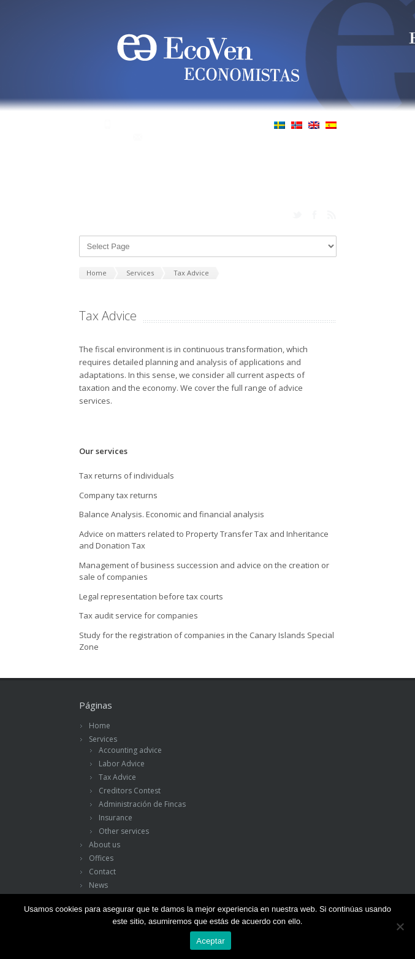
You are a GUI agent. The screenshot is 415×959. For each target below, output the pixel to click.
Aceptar (210, 941)
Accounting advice (130, 750)
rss (332, 215)
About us (104, 844)
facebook (314, 215)
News (98, 885)
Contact (102, 871)
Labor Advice (122, 763)
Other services (124, 831)
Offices (101, 858)
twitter (297, 215)
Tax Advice (117, 777)
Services (103, 739)
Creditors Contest (130, 790)
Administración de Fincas (142, 804)
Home (99, 725)
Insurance (115, 817)
